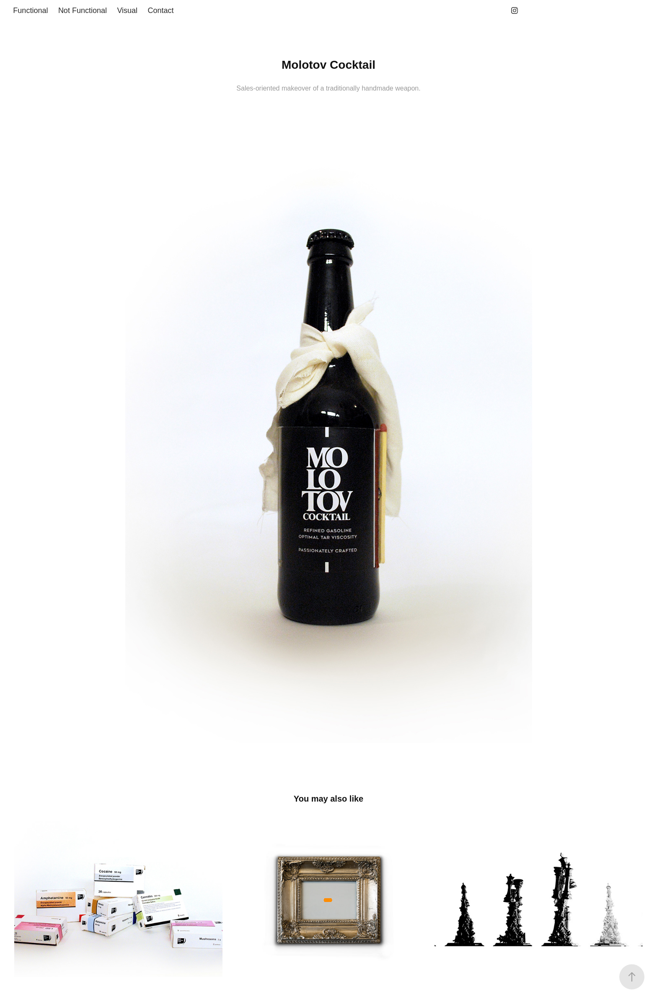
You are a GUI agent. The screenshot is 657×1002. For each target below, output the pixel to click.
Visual (127, 10)
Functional (30, 10)
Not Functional (82, 10)
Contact (161, 10)
